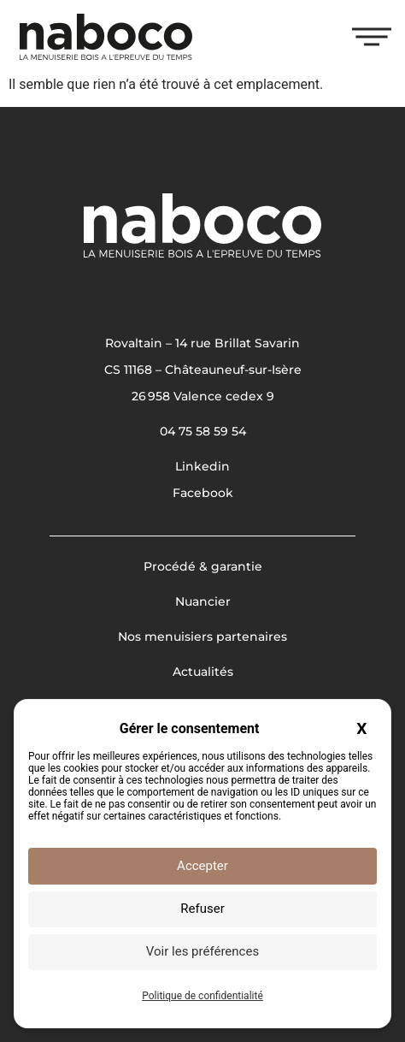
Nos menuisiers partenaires (202, 636)
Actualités (203, 671)
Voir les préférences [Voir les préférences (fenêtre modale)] (202, 951)
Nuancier (203, 601)
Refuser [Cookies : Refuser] (202, 908)
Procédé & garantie (203, 566)
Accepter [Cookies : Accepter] (202, 865)
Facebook (203, 492)
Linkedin (202, 466)
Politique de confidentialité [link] (202, 996)
